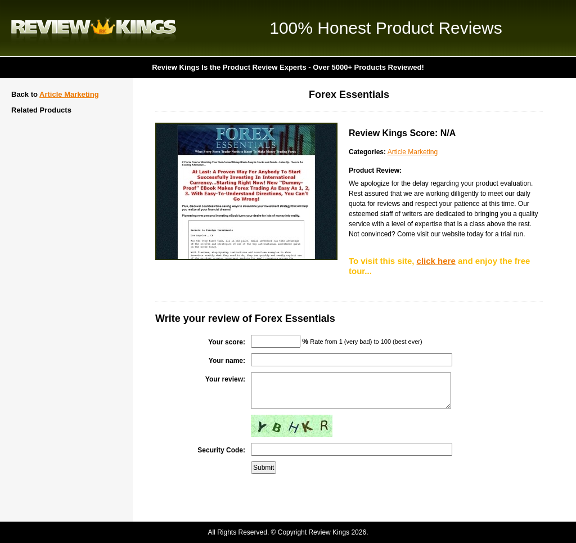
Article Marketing (68, 94)
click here (436, 261)
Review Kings (93, 28)
